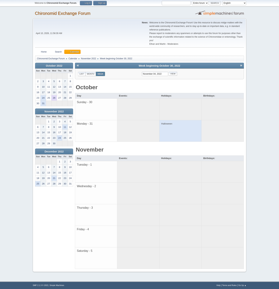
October (87, 87)
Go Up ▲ (242, 285)
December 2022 (54, 151)
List (82, 74)
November (90, 149)
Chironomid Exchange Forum (62, 13)
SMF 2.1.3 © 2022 (40, 285)
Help (218, 285)
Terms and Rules (229, 285)
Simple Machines (56, 285)
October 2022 (54, 65)
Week (101, 74)
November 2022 (54, 111)
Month (90, 74)
